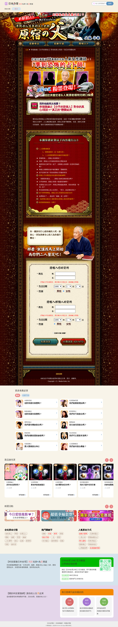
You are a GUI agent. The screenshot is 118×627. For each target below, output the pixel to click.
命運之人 (23, 534)
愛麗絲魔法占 (93, 537)
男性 (59, 291)
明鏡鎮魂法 (92, 544)
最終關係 (54, 541)
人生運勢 (8, 541)
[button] (107, 506)
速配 (12, 537)
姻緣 (24, 537)
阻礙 (62, 541)
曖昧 (7, 537)
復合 (16, 9)
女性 (68, 291)
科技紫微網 (59, 623)
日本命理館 (50, 623)
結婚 (21, 541)
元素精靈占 (94, 534)
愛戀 (58, 537)
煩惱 (61, 534)
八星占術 (82, 537)
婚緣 (44, 534)
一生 (53, 537)
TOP (27, 50)
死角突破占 (92, 541)
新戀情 (28, 541)
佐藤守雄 (25, 395)
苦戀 (18, 537)
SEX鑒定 (45, 541)
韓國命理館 (67, 623)
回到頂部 (59, 374)
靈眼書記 (82, 544)
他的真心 (8, 534)
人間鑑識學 (83, 548)
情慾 (7, 544)
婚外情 (13, 544)
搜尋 (109, 3)
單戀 (16, 534)
